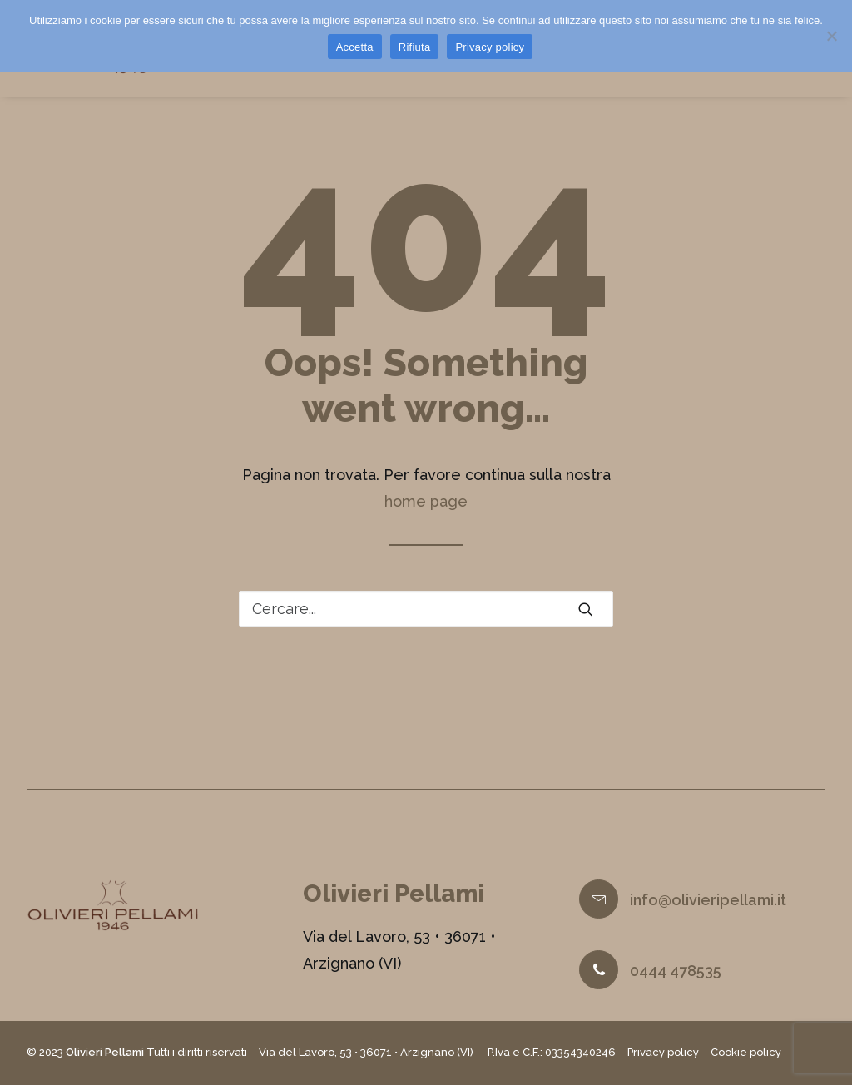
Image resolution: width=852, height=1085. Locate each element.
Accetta (355, 47)
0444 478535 (675, 971)
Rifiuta (415, 47)
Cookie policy (746, 1053)
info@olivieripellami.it (708, 900)
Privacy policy (663, 1053)
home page (426, 514)
